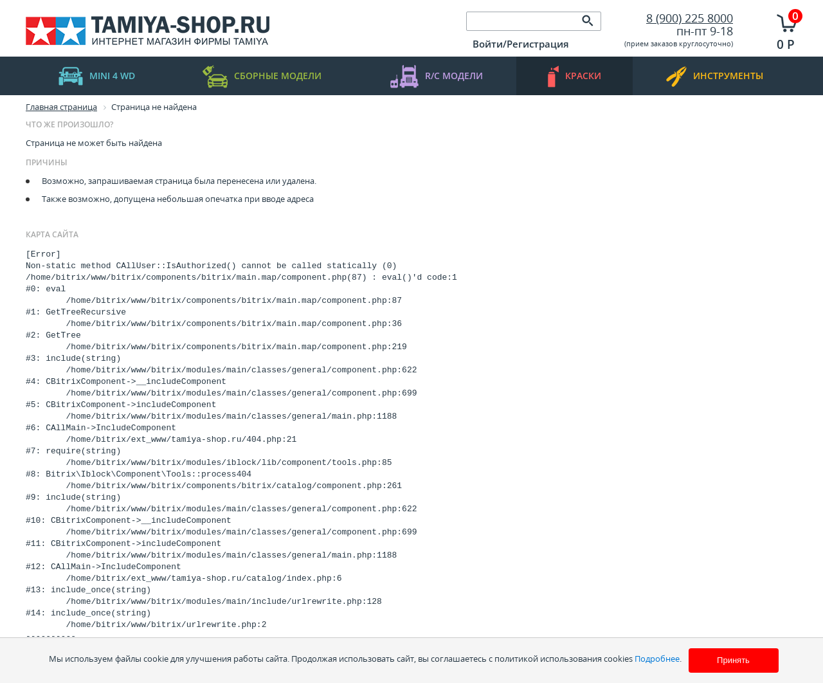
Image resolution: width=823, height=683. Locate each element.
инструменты (714, 76)
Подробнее (657, 658)
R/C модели (436, 76)
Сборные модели (262, 76)
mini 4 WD (97, 76)
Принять (733, 660)
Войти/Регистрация (521, 43)
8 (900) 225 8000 (689, 18)
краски (574, 76)
